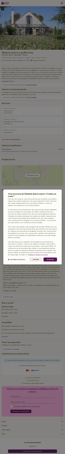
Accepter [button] (50, 259)
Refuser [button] (36, 259)
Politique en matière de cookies (38, 255)
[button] (16, 259)
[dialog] (32, 227)
